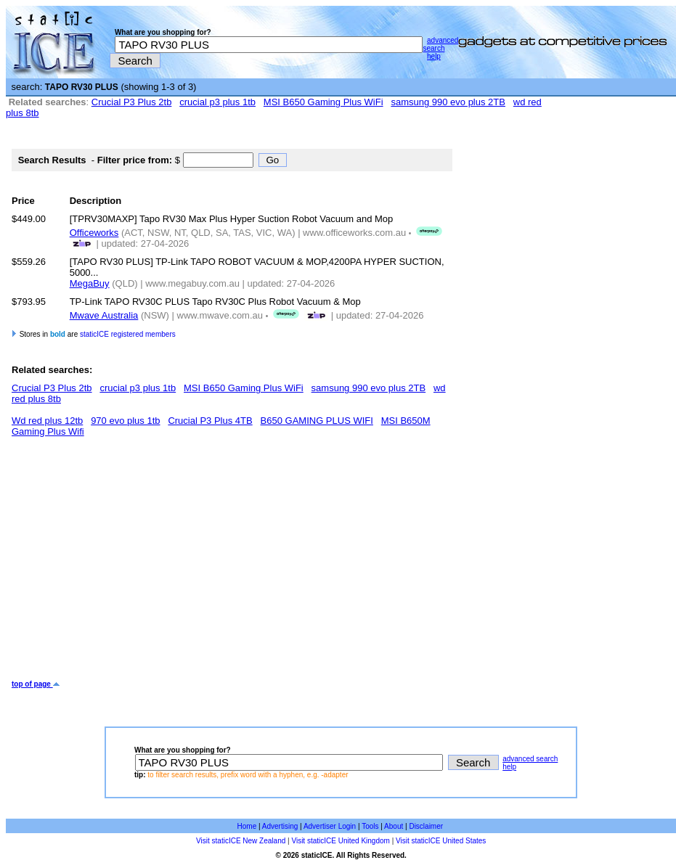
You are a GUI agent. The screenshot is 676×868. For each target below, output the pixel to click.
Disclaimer (426, 826)
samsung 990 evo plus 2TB (448, 102)
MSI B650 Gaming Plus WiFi (323, 102)
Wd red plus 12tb (47, 420)
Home (247, 826)
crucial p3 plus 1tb (217, 102)
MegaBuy (90, 283)
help (434, 56)
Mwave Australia (104, 315)
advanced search (440, 44)
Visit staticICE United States (441, 841)
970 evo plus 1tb (125, 420)
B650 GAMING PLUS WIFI (317, 420)
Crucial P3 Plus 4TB (210, 420)
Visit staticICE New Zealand (240, 841)
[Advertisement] (187, 564)
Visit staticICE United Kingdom (340, 841)
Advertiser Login (330, 826)
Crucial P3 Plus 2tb (131, 102)
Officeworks (94, 232)
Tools (370, 826)
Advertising (280, 826)
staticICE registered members (128, 334)
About (393, 826)
